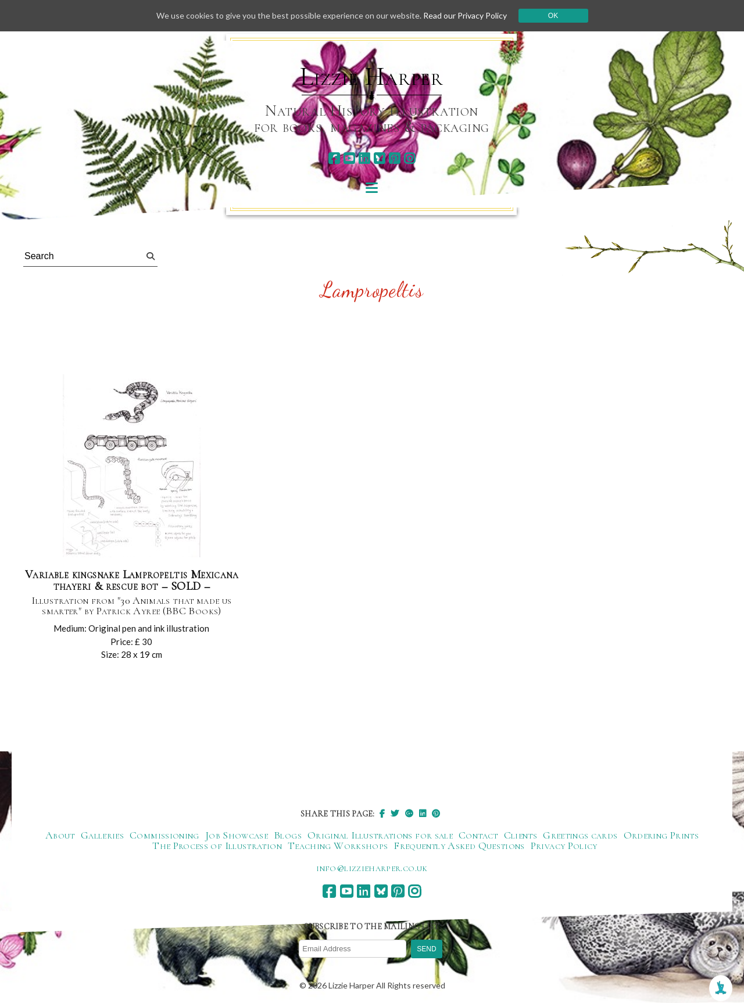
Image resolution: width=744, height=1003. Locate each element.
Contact (478, 835)
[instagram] (409, 158)
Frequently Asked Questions (459, 845)
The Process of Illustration (217, 845)
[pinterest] (394, 158)
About (60, 835)
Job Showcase (236, 835)
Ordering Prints (661, 835)
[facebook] (333, 158)
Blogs (288, 835)
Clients (521, 835)
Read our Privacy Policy (465, 15)
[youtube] (349, 158)
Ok (553, 16)
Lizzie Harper (371, 76)
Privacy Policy (564, 845)
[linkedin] (364, 158)
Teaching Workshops (338, 845)
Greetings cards (580, 835)
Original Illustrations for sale (380, 835)
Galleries (102, 835)
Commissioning (164, 835)
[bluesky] (379, 158)
